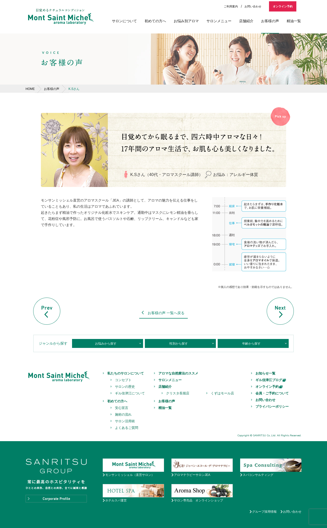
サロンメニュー (218, 21)
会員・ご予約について (272, 393)
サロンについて (124, 21)
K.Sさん (73, 89)
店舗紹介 (246, 21)
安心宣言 (121, 408)
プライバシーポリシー (272, 406)
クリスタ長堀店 (177, 393)
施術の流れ (123, 414)
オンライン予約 (283, 6)
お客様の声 (270, 21)
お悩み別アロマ (186, 21)
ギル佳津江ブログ (270, 380)
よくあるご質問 (126, 428)
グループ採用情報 (264, 511)
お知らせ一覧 (265, 373)
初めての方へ (155, 21)
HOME (30, 89)
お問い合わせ (252, 6)
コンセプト (123, 380)
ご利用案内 (231, 6)
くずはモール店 (222, 393)
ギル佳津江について (130, 393)
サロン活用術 (125, 421)
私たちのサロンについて (125, 373)
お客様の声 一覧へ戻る (166, 313)
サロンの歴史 (125, 387)
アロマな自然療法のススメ (178, 373)
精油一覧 (294, 21)
